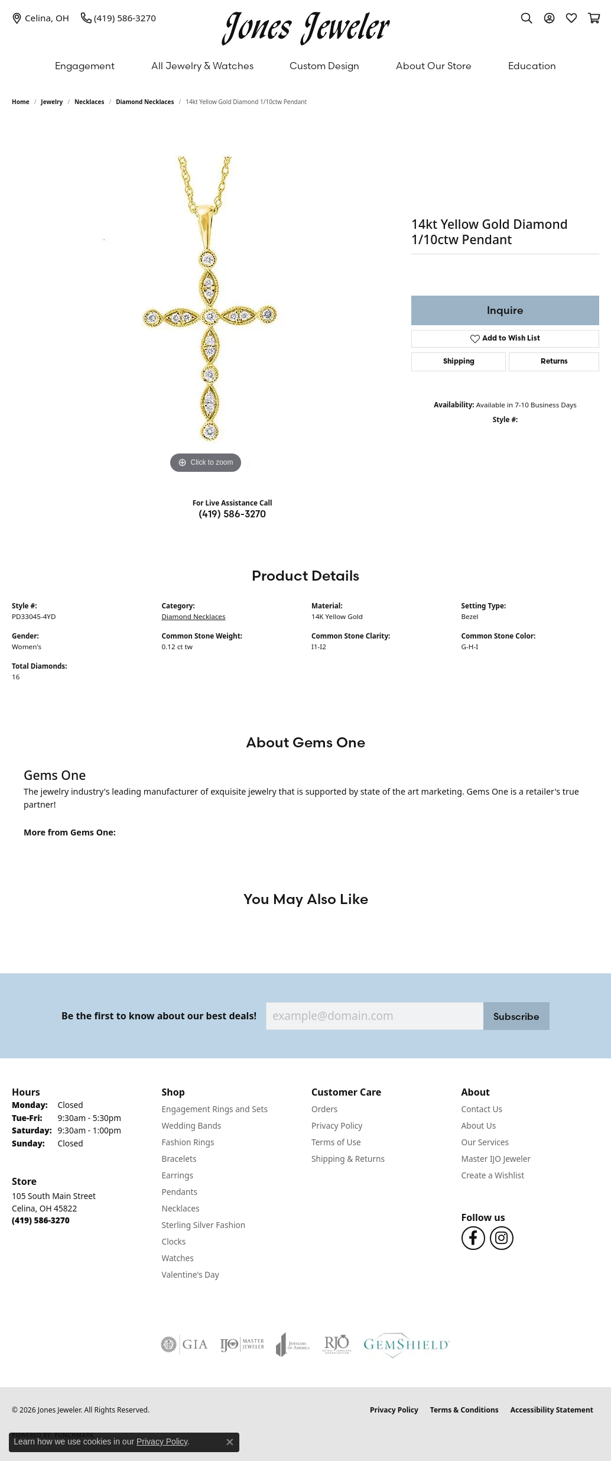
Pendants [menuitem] (179, 1191)
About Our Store (434, 66)
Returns (554, 361)
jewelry (52, 102)
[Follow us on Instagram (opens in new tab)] (502, 1238)
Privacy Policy (336, 1125)
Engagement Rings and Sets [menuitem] (215, 1109)
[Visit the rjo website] (337, 1344)
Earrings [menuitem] (178, 1175)
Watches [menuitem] (178, 1258)
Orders (324, 1109)
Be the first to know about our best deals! (158, 1016)
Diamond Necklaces (145, 102)
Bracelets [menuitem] (179, 1158)
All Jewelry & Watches (202, 66)
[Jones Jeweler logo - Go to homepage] (306, 25)
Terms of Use (336, 1142)
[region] (205, 299)
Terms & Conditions (464, 1410)
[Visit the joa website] (293, 1344)
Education (532, 66)
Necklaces (89, 102)
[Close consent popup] (229, 1442)
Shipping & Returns (348, 1158)
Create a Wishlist (493, 1175)
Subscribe (516, 1016)
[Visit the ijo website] (242, 1344)
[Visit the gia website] (184, 1344)
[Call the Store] (41, 1220)
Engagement (85, 66)
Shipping (458, 361)
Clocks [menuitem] (174, 1241)
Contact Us (482, 1109)
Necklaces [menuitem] (181, 1208)
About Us (479, 1125)
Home (21, 102)
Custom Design (324, 66)
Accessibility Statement (552, 1410)
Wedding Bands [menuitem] (192, 1125)
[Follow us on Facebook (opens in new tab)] (473, 1238)
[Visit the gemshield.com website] (406, 1344)
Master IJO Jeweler (496, 1158)
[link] (40, 18)
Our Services (485, 1142)
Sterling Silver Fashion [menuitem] (204, 1224)
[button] (526, 18)
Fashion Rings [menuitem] (188, 1142)
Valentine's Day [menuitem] (190, 1274)
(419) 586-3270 (232, 514)
